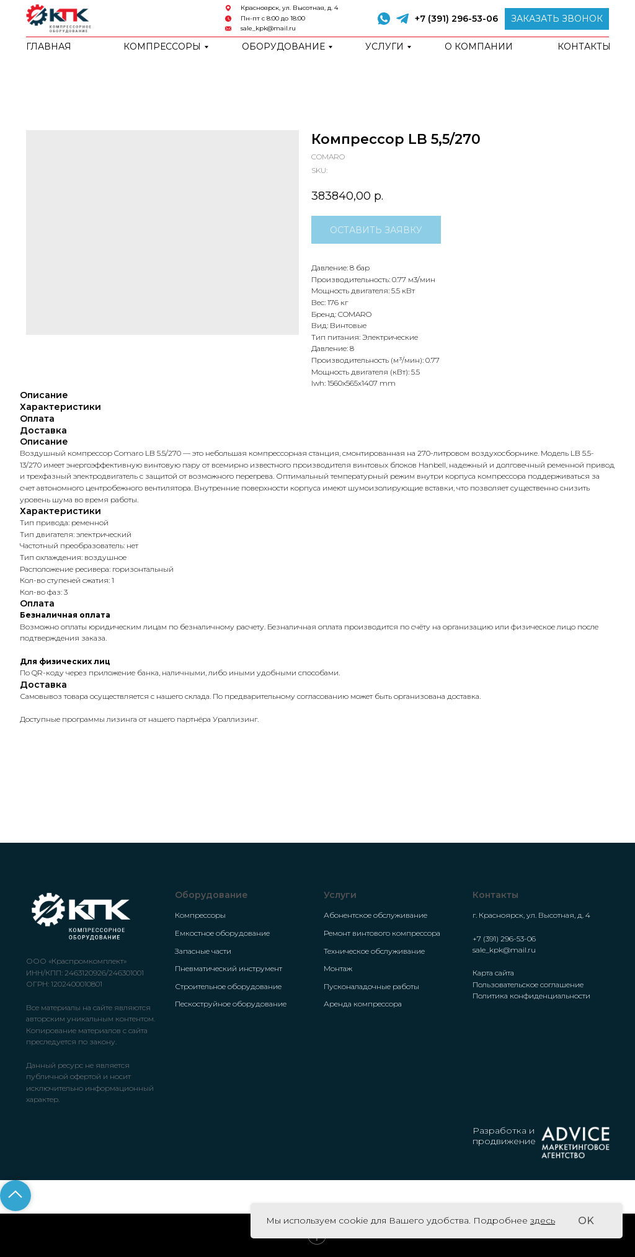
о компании (479, 46)
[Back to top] (15, 1195)
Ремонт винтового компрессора (382, 933)
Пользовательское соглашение (528, 984)
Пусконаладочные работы (371, 986)
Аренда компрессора (363, 1003)
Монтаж (338, 968)
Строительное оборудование (228, 986)
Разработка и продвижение (504, 1136)
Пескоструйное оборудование (230, 1003)
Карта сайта (493, 972)
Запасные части (203, 951)
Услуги (384, 46)
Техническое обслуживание (374, 951)
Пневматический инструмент (228, 968)
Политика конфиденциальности (531, 995)
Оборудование (283, 46)
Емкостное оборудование (222, 933)
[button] (557, 19)
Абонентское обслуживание (375, 915)
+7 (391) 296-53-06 (456, 18)
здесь (542, 1220)
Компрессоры (162, 46)
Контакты (584, 46)
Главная (48, 46)
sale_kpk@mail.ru (268, 28)
